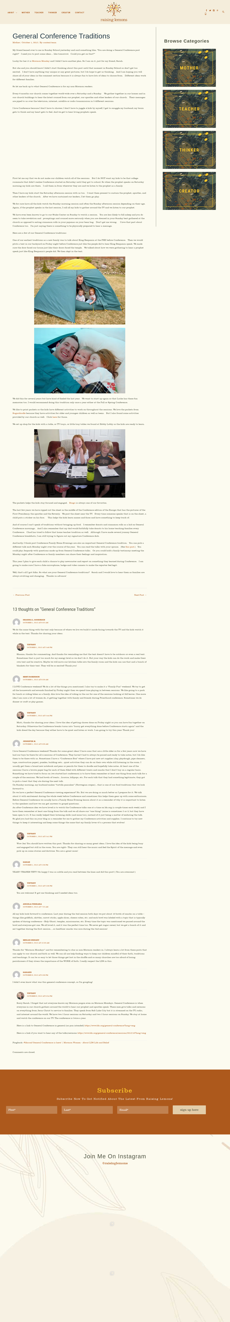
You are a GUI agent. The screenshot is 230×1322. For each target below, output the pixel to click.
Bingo (73, 507)
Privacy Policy (116, 1314)
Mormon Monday (41, 61)
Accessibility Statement (99, 1314)
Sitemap (137, 1314)
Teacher (111, 1296)
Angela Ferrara (32, 916)
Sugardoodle (19, 417)
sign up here (189, 1128)
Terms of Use (128, 1314)
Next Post (140, 601)
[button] (15, 13)
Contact (145, 1296)
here (55, 421)
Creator (134, 1296)
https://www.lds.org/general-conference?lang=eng (111, 1039)
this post (131, 552)
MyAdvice (147, 1308)
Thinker (123, 1296)
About (91, 1296)
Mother (16, 43)
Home (83, 1296)
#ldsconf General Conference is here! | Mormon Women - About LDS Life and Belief (67, 1060)
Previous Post (21, 601)
